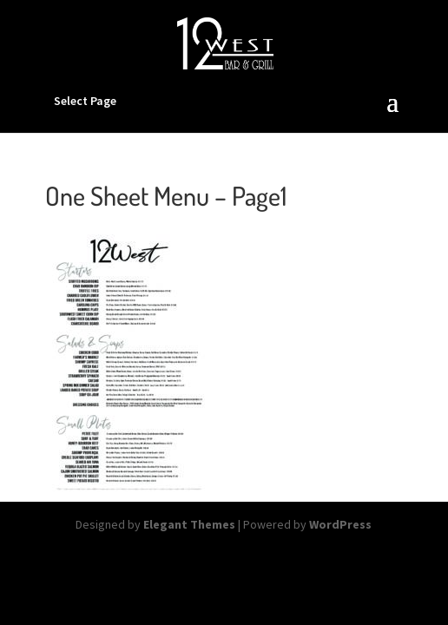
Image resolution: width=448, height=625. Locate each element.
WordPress (340, 524)
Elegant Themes (189, 524)
